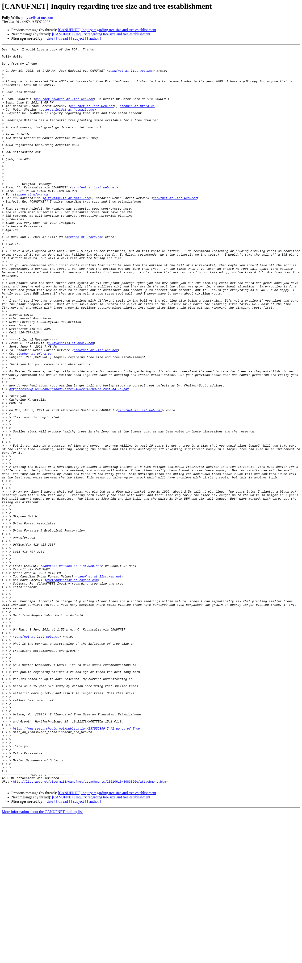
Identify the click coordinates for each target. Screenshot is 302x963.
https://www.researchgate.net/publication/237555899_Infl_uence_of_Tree (76, 865)
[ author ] (94, 38)
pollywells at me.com (37, 18)
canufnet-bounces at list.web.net (64, 109)
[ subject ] (78, 38)
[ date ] (50, 38)
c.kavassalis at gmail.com (67, 228)
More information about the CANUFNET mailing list (42, 959)
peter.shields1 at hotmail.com (67, 122)
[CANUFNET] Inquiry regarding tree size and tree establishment (107, 30)
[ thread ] (63, 38)
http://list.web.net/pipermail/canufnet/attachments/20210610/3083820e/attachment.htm (89, 928)
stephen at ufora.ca (137, 118)
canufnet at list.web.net (131, 75)
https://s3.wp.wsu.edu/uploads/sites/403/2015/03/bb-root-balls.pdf (69, 457)
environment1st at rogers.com (71, 687)
